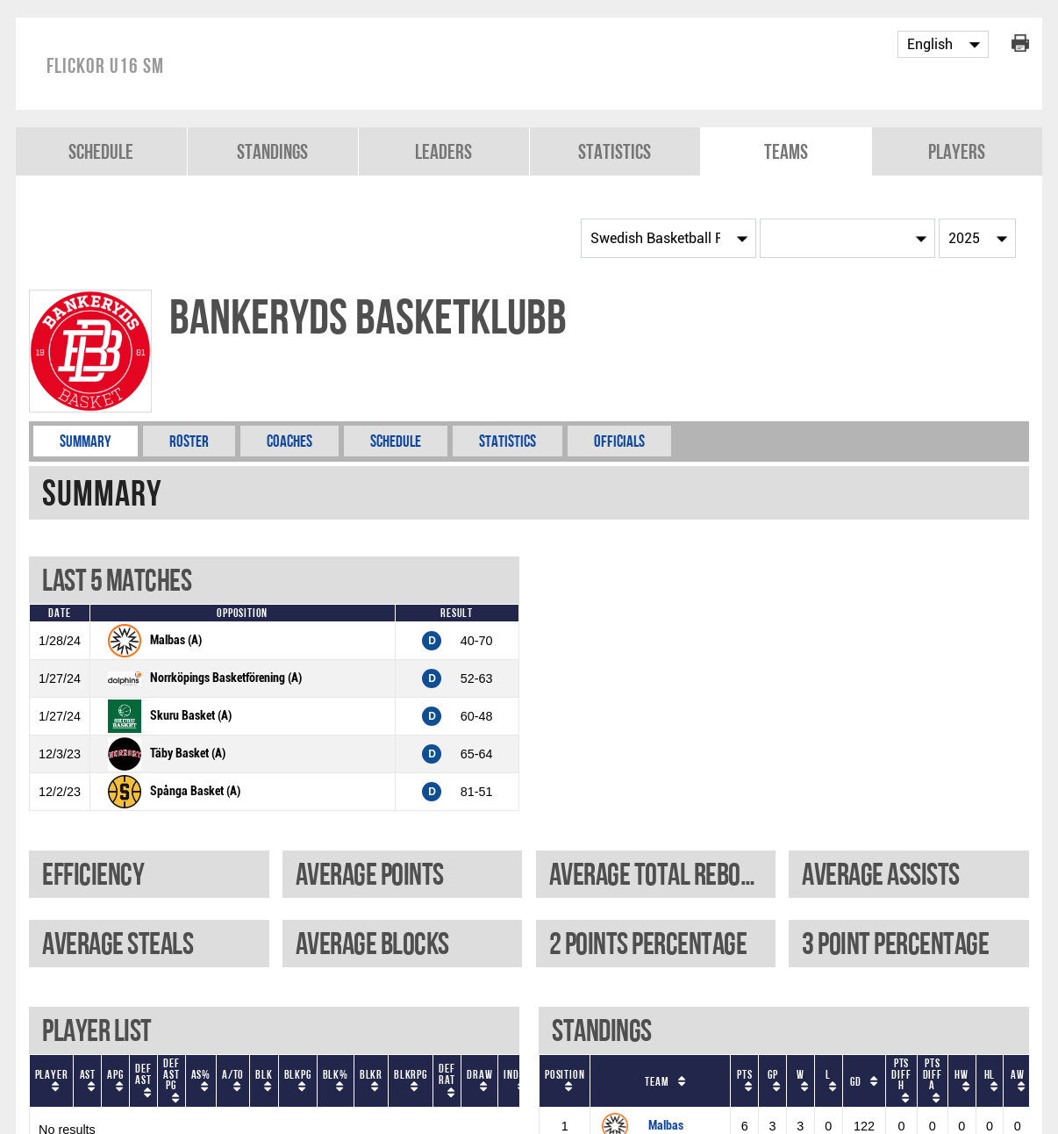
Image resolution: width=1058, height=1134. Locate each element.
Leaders (443, 151)
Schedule (100, 151)
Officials (619, 441)
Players (956, 151)
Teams (786, 151)
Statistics (614, 151)
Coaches (289, 441)
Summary (85, 441)
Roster (189, 441)
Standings (272, 151)
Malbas (665, 1125)
